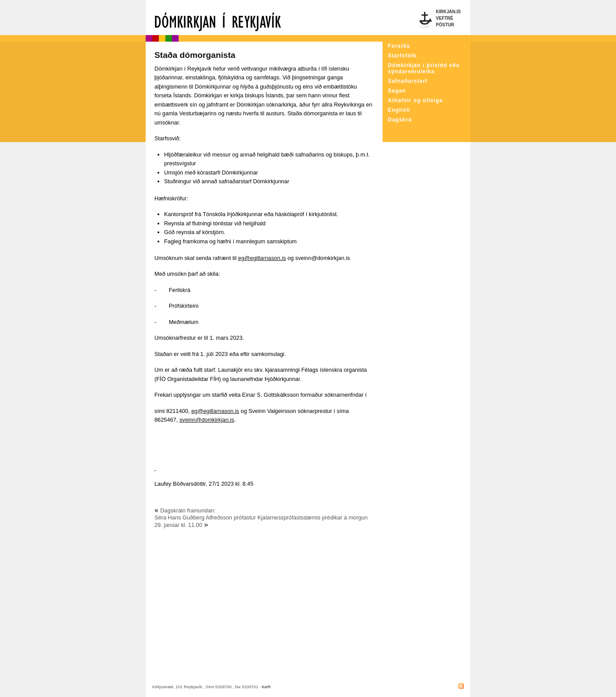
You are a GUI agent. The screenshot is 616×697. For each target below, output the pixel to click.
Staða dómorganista (194, 55)
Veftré (444, 18)
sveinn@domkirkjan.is (206, 419)
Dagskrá (400, 120)
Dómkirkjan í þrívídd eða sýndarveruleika (423, 68)
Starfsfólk (402, 56)
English (399, 110)
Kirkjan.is (448, 11)
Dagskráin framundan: (187, 510)
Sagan (397, 91)
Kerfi (266, 686)
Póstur (445, 24)
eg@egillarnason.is (262, 258)
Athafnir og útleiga (415, 100)
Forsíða (399, 46)
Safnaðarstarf (407, 81)
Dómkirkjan (264, 17)
